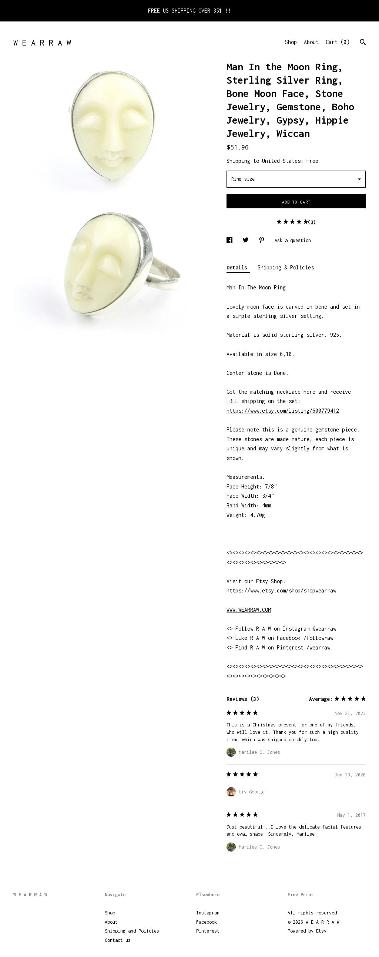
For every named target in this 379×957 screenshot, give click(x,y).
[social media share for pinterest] (263, 240)
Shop (291, 42)
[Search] (363, 43)
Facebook (206, 922)
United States (281, 161)
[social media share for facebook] (231, 240)
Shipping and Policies (132, 931)
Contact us (118, 940)
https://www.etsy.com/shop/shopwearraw (281, 590)
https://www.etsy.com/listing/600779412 (283, 410)
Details (238, 267)
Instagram (207, 913)
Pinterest (207, 931)
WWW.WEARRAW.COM (249, 610)
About (311, 42)
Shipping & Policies (286, 267)
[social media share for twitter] (246, 240)
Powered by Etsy (307, 931)
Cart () (337, 42)
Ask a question (293, 240)
